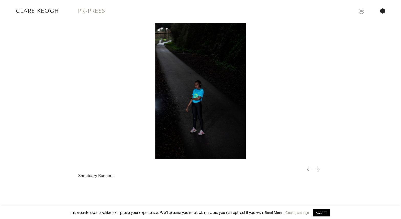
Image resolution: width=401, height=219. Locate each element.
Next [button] (318, 173)
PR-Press (92, 11)
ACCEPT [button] (321, 212)
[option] (200, 91)
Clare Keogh (37, 11)
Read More (273, 212)
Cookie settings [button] (297, 212)
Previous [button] (311, 173)
